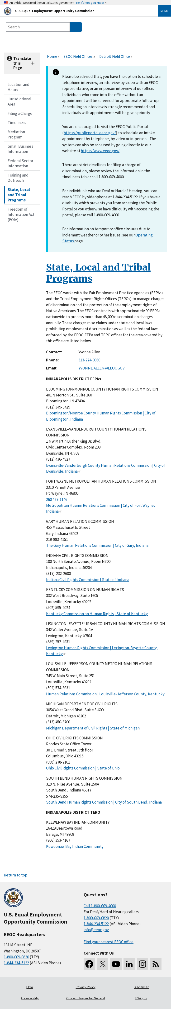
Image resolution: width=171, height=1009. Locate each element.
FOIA (29, 987)
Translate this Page (22, 63)
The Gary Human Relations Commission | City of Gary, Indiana (97, 545)
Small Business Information (20, 149)
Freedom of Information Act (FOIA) (21, 214)
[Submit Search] (76, 27)
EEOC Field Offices (78, 56)
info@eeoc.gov (96, 929)
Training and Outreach (18, 178)
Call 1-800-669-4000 (100, 905)
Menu (164, 11)
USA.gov (141, 998)
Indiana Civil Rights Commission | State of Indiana (87, 579)
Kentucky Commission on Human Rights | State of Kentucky (97, 613)
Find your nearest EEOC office (108, 941)
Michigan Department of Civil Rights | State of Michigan (93, 728)
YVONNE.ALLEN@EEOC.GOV (101, 368)
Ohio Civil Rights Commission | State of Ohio (83, 768)
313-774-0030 (89, 360)
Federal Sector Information (20, 163)
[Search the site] (38, 27)
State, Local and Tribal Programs (19, 195)
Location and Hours (18, 87)
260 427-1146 (56, 499)
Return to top (15, 875)
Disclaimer (141, 987)
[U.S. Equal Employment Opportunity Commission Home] (75, 10)
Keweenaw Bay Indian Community (75, 846)
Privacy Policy (85, 987)
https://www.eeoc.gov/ (100, 150)
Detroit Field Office (115, 56)
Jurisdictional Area (19, 101)
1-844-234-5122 (16, 962)
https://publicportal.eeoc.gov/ (90, 132)
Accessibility (30, 998)
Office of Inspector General (85, 998)
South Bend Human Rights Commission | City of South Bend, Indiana (104, 802)
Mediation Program (16, 134)
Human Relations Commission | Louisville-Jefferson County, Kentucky (105, 694)
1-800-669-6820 (16, 957)
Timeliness (17, 122)
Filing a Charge (20, 113)
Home (52, 56)
